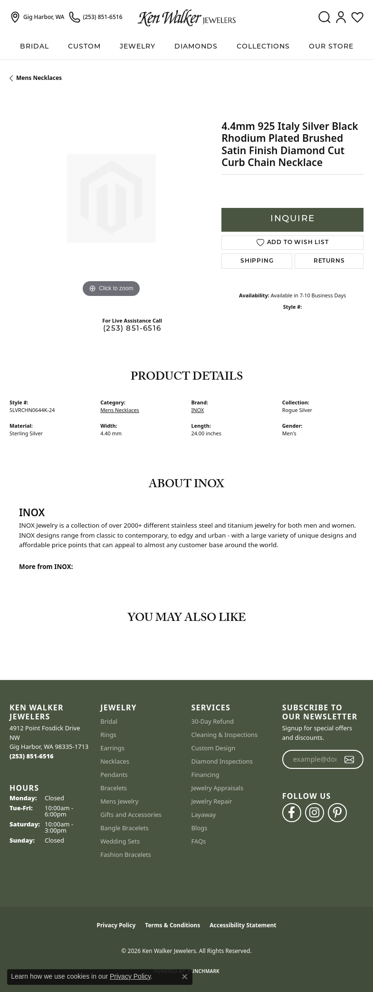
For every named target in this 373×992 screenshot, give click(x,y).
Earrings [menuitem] (112, 748)
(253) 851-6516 (132, 329)
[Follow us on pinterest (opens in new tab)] (337, 812)
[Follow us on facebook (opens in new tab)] (291, 812)
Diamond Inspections (222, 761)
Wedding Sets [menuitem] (120, 841)
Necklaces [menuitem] (114, 761)
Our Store (331, 46)
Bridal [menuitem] (108, 721)
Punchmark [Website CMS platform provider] (204, 971)
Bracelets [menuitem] (113, 788)
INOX (197, 409)
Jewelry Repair (211, 801)
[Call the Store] (32, 756)
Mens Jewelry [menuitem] (119, 801)
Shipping (256, 261)
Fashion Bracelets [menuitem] (125, 854)
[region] (111, 198)
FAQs (198, 841)
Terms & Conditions (172, 925)
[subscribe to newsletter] (349, 759)
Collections (263, 46)
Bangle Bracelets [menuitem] (124, 828)
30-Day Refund (212, 721)
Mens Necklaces (39, 78)
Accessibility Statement (243, 925)
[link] (37, 17)
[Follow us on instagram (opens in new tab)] (314, 812)
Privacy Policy (116, 925)
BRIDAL (34, 46)
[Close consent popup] (185, 977)
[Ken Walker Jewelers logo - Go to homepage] (186, 17)
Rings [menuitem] (108, 734)
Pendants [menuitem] (113, 774)
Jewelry (137, 46)
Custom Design (213, 748)
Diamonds (196, 46)
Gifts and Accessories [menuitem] (131, 814)
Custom (84, 46)
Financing (205, 774)
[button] (324, 17)
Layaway (203, 814)
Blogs (199, 828)
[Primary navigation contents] (186, 46)
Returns (329, 261)
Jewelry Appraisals (217, 788)
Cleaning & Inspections (224, 734)
